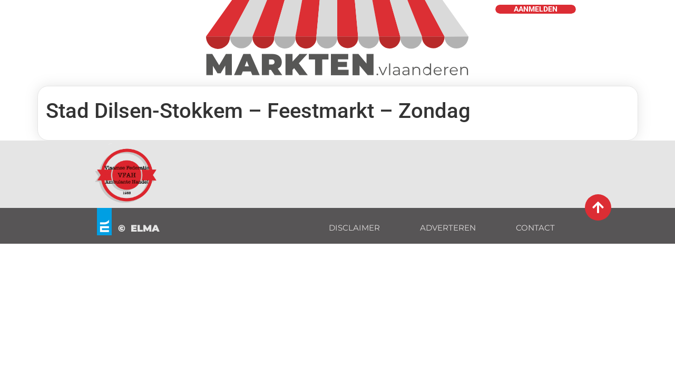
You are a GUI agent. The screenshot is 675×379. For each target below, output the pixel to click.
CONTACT (535, 228)
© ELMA (139, 228)
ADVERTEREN (448, 228)
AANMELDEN (535, 9)
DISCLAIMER (354, 228)
